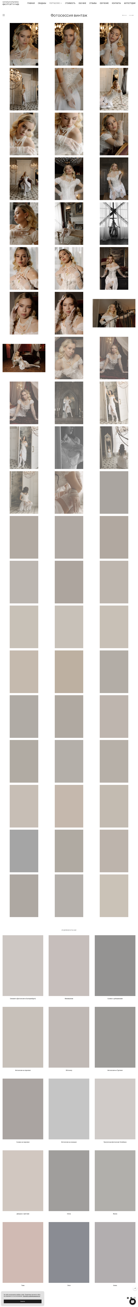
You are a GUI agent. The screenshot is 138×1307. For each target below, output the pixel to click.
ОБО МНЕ (82, 3)
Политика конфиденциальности (31, 1296)
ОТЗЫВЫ (93, 3)
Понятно (22, 1301)
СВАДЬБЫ (42, 3)
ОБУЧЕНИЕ (104, 3)
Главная (31, 3)
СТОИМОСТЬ (70, 3)
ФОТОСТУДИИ (129, 3)
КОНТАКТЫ (116, 3)
